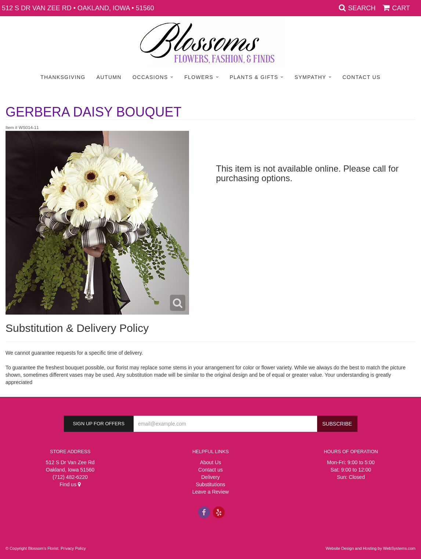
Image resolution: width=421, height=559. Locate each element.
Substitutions (210, 484)
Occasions (150, 77)
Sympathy (310, 77)
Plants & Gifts (254, 77)
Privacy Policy (73, 548)
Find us (70, 484)
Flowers (198, 77)
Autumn (109, 77)
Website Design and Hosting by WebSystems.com (370, 548)
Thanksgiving (63, 77)
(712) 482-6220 (70, 477)
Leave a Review (210, 492)
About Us (210, 462)
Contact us (210, 470)
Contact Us (361, 77)
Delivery (210, 477)
